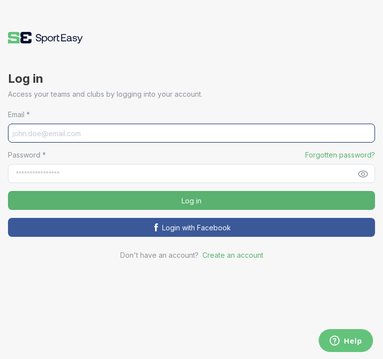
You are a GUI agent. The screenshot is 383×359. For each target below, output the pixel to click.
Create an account (232, 255)
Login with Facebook (191, 227)
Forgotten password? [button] (340, 155)
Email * (19, 114)
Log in (191, 200)
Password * (27, 155)
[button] (45, 37)
